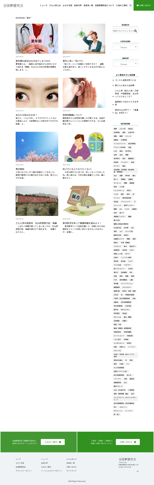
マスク (130, 261)
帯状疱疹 (117, 313)
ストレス (128, 136)
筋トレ (116, 179)
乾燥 (115, 187)
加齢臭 (116, 302)
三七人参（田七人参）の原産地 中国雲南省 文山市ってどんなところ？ (126, 93)
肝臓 (125, 183)
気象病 (126, 339)
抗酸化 (124, 321)
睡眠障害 (117, 287)
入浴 (115, 151)
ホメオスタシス (119, 343)
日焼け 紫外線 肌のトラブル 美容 (124, 355)
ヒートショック (119, 336)
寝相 (134, 239)
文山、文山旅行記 (119, 390)
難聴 (115, 209)
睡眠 (121, 136)
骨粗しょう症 (118, 254)
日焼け (116, 257)
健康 (115, 129)
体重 (115, 276)
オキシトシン (118, 411)
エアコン (117, 166)
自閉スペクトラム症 (121, 371)
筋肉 (128, 194)
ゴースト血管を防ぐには (125, 80)
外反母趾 (128, 306)
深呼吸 (116, 261)
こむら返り (117, 339)
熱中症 (127, 175)
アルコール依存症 (119, 147)
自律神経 (117, 132)
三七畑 (122, 187)
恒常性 (129, 343)
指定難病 (124, 272)
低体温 (124, 250)
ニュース (43, 5)
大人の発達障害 (119, 368)
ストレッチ (117, 205)
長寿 (121, 276)
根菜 (115, 364)
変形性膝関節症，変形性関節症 (124, 403)
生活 (121, 155)
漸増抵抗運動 (129, 295)
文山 (115, 175)
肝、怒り (117, 414)
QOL (125, 382)
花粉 (115, 213)
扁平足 (116, 310)
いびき (116, 194)
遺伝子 (116, 272)
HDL (132, 228)
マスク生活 (117, 265)
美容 (121, 151)
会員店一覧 (88, 5)
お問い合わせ (145, 5)
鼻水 (125, 246)
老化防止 (128, 151)
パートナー (131, 347)
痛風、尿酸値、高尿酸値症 (122, 328)
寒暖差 (123, 179)
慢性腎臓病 (123, 280)
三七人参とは (55, 5)
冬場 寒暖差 (125, 242)
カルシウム (117, 350)
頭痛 (126, 155)
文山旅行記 (117, 228)
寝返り (116, 242)
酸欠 (122, 194)
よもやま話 (67, 5)
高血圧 (116, 202)
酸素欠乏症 (117, 235)
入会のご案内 (122, 5)
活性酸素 (117, 321)
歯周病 (134, 209)
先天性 (130, 269)
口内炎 (116, 295)
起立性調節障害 (119, 375)
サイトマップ (71, 471)
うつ (127, 364)
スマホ (127, 209)
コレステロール (119, 190)
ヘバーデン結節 (126, 257)
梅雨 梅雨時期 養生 (121, 394)
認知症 (116, 162)
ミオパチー (127, 265)
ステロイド (117, 246)
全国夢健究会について (104, 5)
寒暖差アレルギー (119, 216)
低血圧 (124, 313)
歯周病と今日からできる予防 (126, 103)
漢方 (123, 158)
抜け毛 (130, 375)
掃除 (115, 231)
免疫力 (126, 235)
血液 (115, 155)
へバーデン (117, 379)
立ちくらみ (117, 317)
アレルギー (124, 162)
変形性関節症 (118, 306)
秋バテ (127, 254)
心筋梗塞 (131, 390)
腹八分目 (117, 220)
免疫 (132, 162)
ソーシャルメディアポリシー (52, 471)
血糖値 (130, 179)
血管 (129, 147)
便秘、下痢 (117, 324)
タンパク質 (129, 231)
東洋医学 (117, 158)
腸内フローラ (118, 386)
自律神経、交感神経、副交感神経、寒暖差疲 (124, 171)
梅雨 (132, 276)
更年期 (116, 283)
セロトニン (123, 407)
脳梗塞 (132, 183)
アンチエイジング (119, 143)
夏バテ (122, 213)
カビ (121, 231)
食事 (123, 132)
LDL (121, 209)
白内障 (126, 228)
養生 (123, 166)
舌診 (132, 394)
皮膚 (121, 175)
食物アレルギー (129, 205)
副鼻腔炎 (117, 250)
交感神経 (124, 140)
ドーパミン (129, 411)
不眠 (125, 379)
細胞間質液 (117, 382)
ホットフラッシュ (127, 283)
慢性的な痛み (118, 360)
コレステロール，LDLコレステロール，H (125, 398)
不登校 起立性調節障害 (122, 298)
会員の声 (78, 5)
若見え (129, 190)
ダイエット (117, 183)
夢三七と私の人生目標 (124, 85)
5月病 (121, 364)
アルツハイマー (126, 202)
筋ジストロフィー (119, 269)
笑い (115, 407)
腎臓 (128, 239)
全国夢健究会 (21, 467)
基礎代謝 (117, 291)
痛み (134, 175)
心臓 (131, 280)
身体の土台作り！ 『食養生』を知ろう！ (126, 111)
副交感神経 (131, 143)
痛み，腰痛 (127, 317)
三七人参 (122, 129)
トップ (18, 459)
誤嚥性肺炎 (117, 332)
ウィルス (117, 198)
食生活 (130, 129)
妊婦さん (122, 347)
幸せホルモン (125, 310)
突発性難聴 (127, 332)
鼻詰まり (132, 246)
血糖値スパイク (119, 239)
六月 (115, 280)
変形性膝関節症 (126, 302)
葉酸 (126, 276)
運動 (115, 136)
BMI (131, 272)
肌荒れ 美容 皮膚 (128, 291)
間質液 (132, 379)
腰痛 (129, 216)
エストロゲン (126, 287)
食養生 (116, 140)
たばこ (132, 250)
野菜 (131, 360)
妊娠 (115, 347)
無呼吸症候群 (126, 198)
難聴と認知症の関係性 (121, 224)
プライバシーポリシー (24, 471)
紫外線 (123, 261)
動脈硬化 (131, 158)
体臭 (134, 298)
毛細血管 (130, 336)
